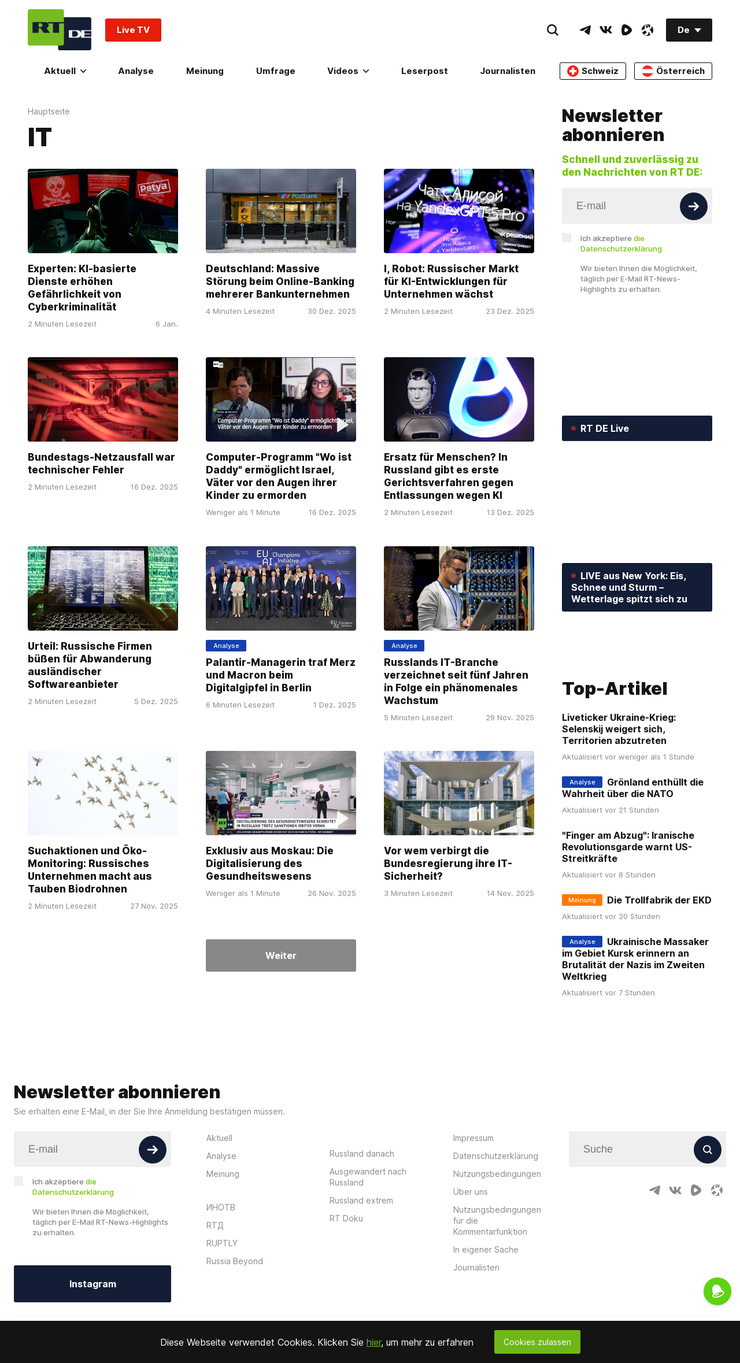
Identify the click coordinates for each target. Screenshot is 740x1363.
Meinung (205, 70)
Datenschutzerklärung (495, 1226)
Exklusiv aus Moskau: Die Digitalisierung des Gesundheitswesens (270, 863)
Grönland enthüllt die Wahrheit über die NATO (633, 858)
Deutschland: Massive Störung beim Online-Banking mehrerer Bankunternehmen (280, 281)
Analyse (136, 70)
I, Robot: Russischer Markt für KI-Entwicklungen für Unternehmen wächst (451, 281)
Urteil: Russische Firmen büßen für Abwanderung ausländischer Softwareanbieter (90, 665)
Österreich (673, 71)
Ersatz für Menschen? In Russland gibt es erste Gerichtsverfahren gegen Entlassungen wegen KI (448, 477)
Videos (348, 70)
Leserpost (424, 70)
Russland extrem (361, 1270)
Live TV (133, 29)
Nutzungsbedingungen (497, 1244)
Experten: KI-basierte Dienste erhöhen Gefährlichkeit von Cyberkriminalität (82, 288)
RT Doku (346, 1288)
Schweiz (593, 71)
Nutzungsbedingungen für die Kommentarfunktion (497, 1290)
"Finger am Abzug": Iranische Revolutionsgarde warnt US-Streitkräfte (628, 917)
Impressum (473, 1208)
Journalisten (507, 70)
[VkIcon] (606, 30)
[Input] (637, 206)
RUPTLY (222, 1313)
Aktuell (65, 70)
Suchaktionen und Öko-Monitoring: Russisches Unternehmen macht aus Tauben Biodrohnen (90, 870)
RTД (215, 1295)
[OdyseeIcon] (647, 30)
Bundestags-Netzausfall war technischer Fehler (101, 464)
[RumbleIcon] (626, 30)
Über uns (470, 1261)
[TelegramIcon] (585, 30)
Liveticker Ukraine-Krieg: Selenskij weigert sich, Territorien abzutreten (619, 799)
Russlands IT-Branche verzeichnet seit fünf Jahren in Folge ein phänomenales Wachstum (456, 681)
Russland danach (362, 1223)
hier (374, 1342)
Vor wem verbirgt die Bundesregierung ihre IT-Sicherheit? (448, 863)
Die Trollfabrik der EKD (659, 970)
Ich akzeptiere (621, 243)
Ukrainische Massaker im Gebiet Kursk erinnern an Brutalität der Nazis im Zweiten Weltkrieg (635, 1029)
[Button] (694, 206)
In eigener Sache (486, 1319)
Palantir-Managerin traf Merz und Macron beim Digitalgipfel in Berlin (281, 675)
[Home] (59, 29)
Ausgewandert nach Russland (368, 1246)
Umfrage (275, 70)
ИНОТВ (220, 1277)
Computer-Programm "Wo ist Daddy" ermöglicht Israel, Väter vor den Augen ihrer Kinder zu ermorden (279, 477)
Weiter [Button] (281, 955)
